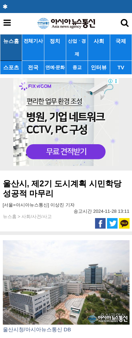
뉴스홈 (11, 41)
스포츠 (11, 67)
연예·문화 (54, 67)
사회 (99, 41)
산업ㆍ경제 (77, 47)
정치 (55, 41)
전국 (33, 67)
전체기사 (33, 41)
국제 (120, 41)
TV (121, 67)
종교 (77, 67)
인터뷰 (99, 67)
